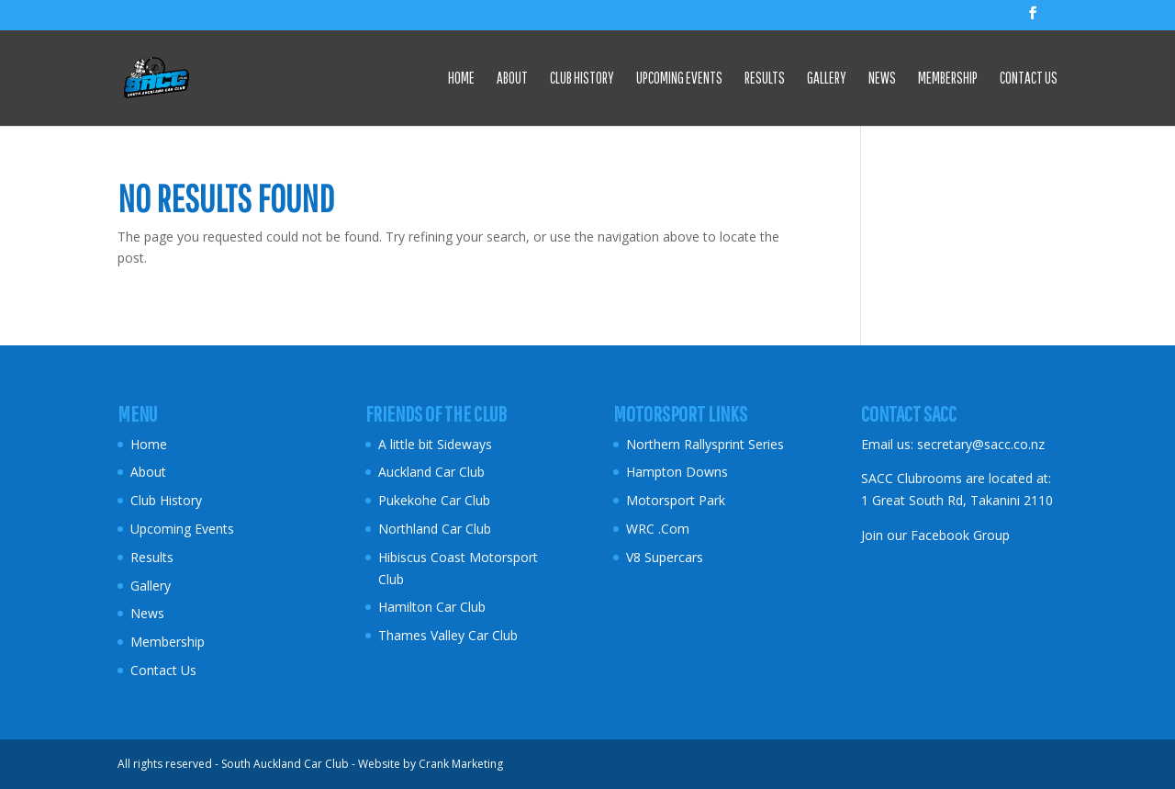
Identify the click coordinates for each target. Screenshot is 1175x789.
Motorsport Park (675, 500)
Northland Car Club (434, 528)
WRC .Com (657, 528)
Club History (582, 79)
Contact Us (1029, 79)
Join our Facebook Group (935, 535)
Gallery (826, 79)
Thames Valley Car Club (448, 635)
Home (461, 79)
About (512, 79)
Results (764, 79)
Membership (948, 79)
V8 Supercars (664, 557)
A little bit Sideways (435, 444)
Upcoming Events (679, 79)
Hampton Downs (677, 471)
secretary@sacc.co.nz (981, 444)
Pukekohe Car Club (434, 500)
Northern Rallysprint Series (705, 444)
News (882, 79)
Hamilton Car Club (432, 606)
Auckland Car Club (431, 471)
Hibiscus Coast (421, 557)
